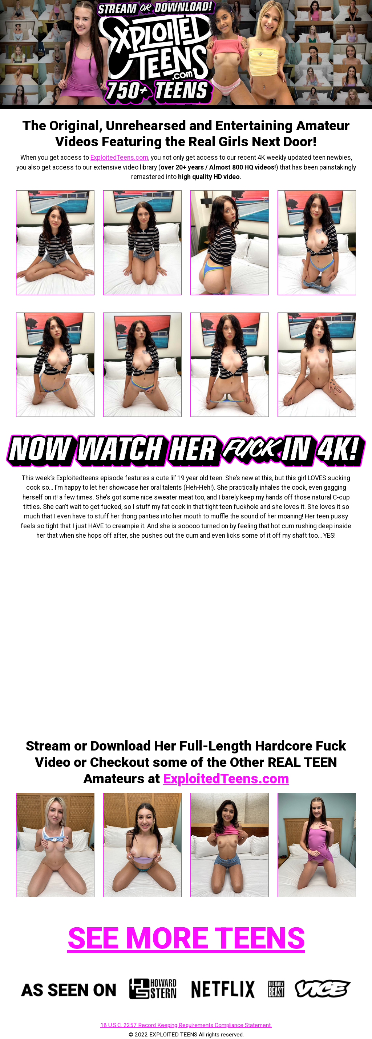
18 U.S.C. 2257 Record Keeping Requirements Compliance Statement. (186, 1025)
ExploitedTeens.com (119, 157)
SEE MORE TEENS (186, 938)
